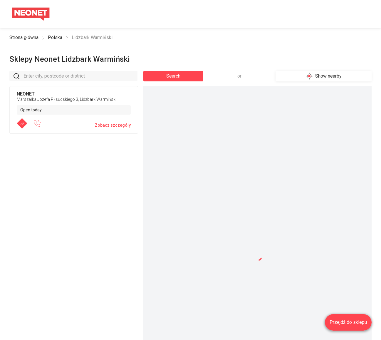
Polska (55, 37)
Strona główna (23, 37)
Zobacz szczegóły (113, 125)
